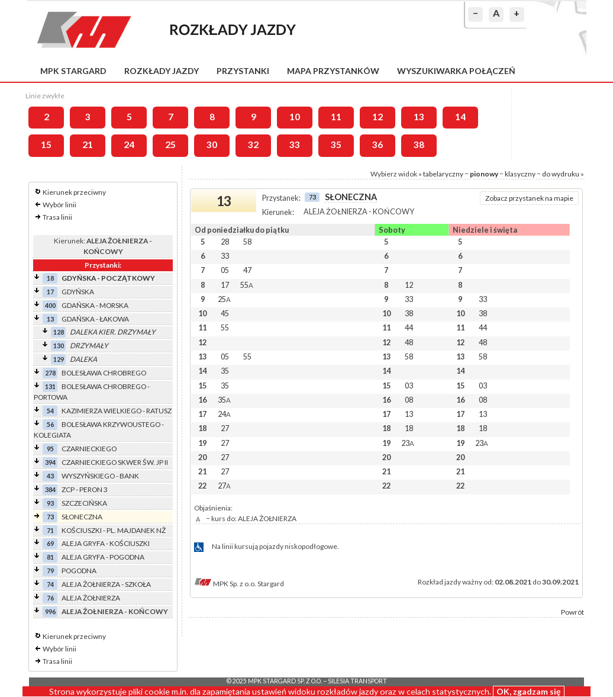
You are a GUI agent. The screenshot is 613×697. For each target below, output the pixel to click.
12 (377, 116)
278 (50, 373)
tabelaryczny (443, 173)
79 (50, 570)
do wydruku (560, 173)
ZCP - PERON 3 (85, 489)
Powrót (572, 612)
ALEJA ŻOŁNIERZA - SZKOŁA (106, 584)
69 (50, 543)
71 (50, 530)
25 (170, 144)
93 (50, 503)
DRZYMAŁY (89, 345)
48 (409, 342)
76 (50, 598)
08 (409, 399)
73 (50, 517)
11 (336, 116)
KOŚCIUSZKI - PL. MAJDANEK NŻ (114, 530)
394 (50, 462)
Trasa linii (57, 217)
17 (50, 291)
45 (225, 313)
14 (460, 116)
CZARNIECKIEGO (89, 448)
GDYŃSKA (78, 291)
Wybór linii (59, 204)
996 (50, 611)
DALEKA (83, 359)
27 (225, 428)
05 (225, 270)
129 (58, 359)
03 (409, 385)
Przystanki (243, 71)
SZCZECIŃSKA (84, 503)
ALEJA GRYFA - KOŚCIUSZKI (106, 543)
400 (50, 305)
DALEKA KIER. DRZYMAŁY (113, 331)
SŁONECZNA (82, 516)
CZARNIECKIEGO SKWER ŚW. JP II (115, 462)
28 (225, 241)
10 (294, 116)
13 (419, 116)
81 (50, 557)
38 (419, 144)
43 (50, 476)
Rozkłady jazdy (161, 71)
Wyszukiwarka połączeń (456, 71)
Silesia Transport (357, 681)
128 (58, 332)
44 (409, 327)
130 (58, 345)
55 (246, 285)
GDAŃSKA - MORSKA (95, 305)
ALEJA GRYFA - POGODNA (103, 557)
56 (50, 424)
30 (212, 144)
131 (50, 386)
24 (129, 144)
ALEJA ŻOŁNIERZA (91, 597)
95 (50, 448)
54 (50, 411)
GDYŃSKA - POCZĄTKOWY (108, 278)
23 (407, 443)
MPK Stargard (73, 71)
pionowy (484, 173)
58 (247, 241)
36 (377, 144)
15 (46, 144)
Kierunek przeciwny (74, 192)
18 (50, 278)
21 (87, 144)
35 (336, 144)
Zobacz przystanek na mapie (529, 198)
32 (253, 144)
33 (294, 144)
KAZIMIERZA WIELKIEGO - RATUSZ (117, 410)
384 (50, 489)
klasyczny (520, 173)
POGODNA (79, 570)
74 (50, 584)
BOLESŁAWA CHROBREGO (104, 372)
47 (247, 270)
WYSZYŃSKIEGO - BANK (100, 475)
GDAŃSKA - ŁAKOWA (95, 318)
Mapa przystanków (333, 71)
